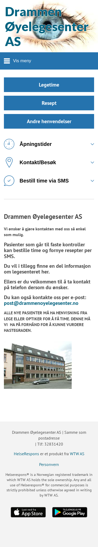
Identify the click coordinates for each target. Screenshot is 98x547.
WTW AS (77, 453)
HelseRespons (26, 453)
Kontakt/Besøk (30, 162)
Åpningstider (28, 144)
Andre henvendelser (49, 121)
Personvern (49, 464)
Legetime (49, 84)
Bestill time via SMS (36, 180)
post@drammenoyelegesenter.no (41, 303)
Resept (49, 103)
